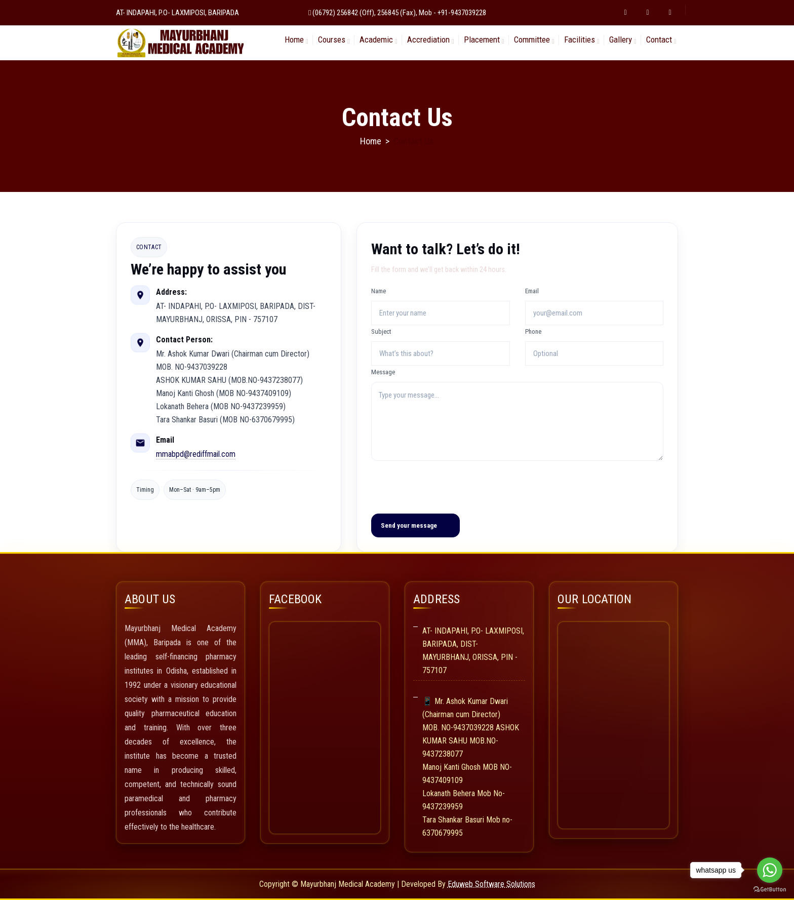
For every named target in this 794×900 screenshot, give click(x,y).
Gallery (620, 39)
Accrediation (428, 39)
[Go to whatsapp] (769, 870)
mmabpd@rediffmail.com (195, 454)
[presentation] (448, 485)
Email (532, 291)
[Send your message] (415, 525)
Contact (659, 39)
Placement (482, 39)
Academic (376, 39)
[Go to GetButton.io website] (769, 889)
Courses (331, 39)
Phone (533, 331)
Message (383, 372)
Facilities (579, 39)
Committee (532, 39)
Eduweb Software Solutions (491, 884)
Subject (381, 331)
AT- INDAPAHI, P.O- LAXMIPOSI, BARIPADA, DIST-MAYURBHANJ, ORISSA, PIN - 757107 (473, 650)
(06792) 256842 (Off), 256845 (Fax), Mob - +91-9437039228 (399, 12)
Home (294, 39)
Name (378, 291)
